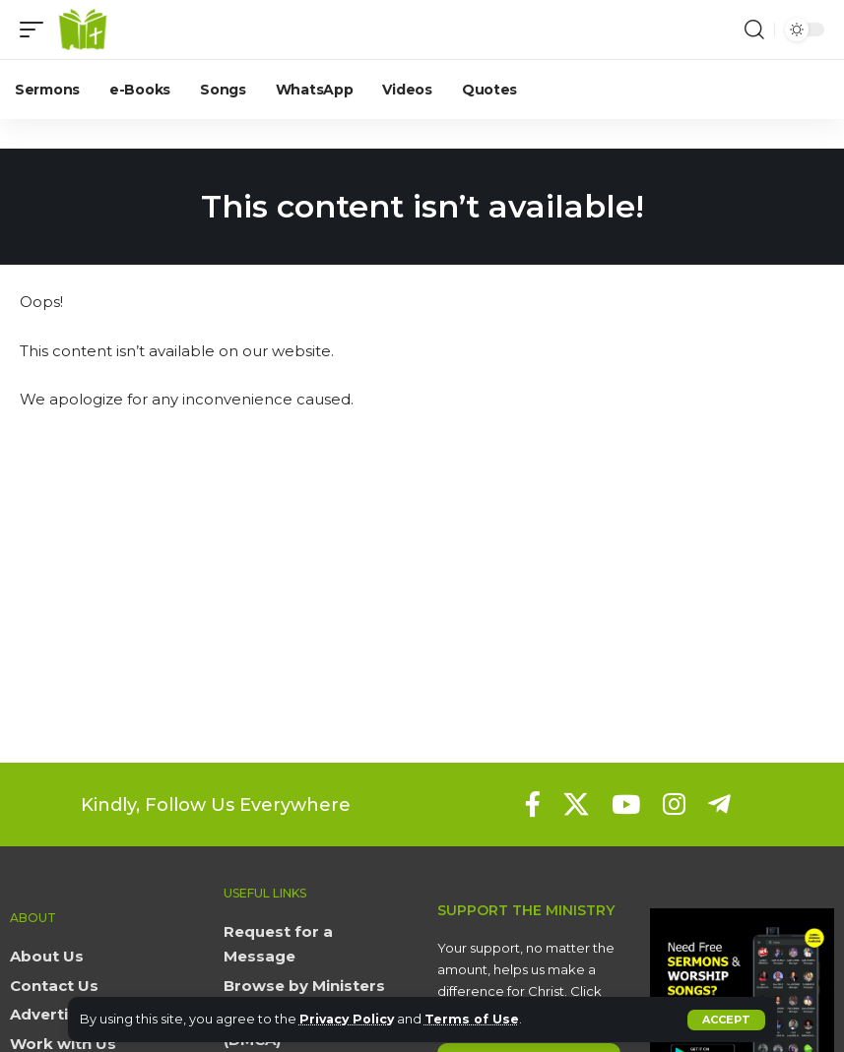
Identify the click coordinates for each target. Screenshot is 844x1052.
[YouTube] (626, 804)
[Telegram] (719, 804)
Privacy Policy (349, 1019)
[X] (576, 804)
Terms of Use (477, 1019)
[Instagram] (674, 804)
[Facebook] (533, 804)
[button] (726, 1020)
